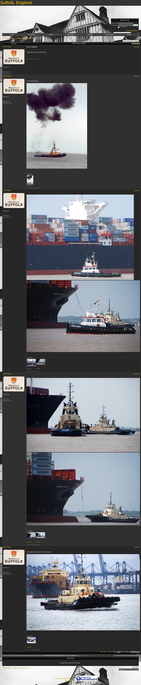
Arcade (129, 34)
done (138, 654)
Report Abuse (69, 680)
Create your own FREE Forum (64, 678)
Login (135, 25)
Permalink (136, 47)
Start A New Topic (128, 41)
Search (51, 34)
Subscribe (135, 667)
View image (29, 185)
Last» (110, 652)
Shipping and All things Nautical (25, 38)
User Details (70, 34)
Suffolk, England (7, 38)
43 (105, 652)
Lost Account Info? (132, 30)
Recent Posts (109, 34)
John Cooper (7, 46)
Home (12, 34)
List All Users (31, 34)
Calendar (90, 34)
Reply (136, 41)
